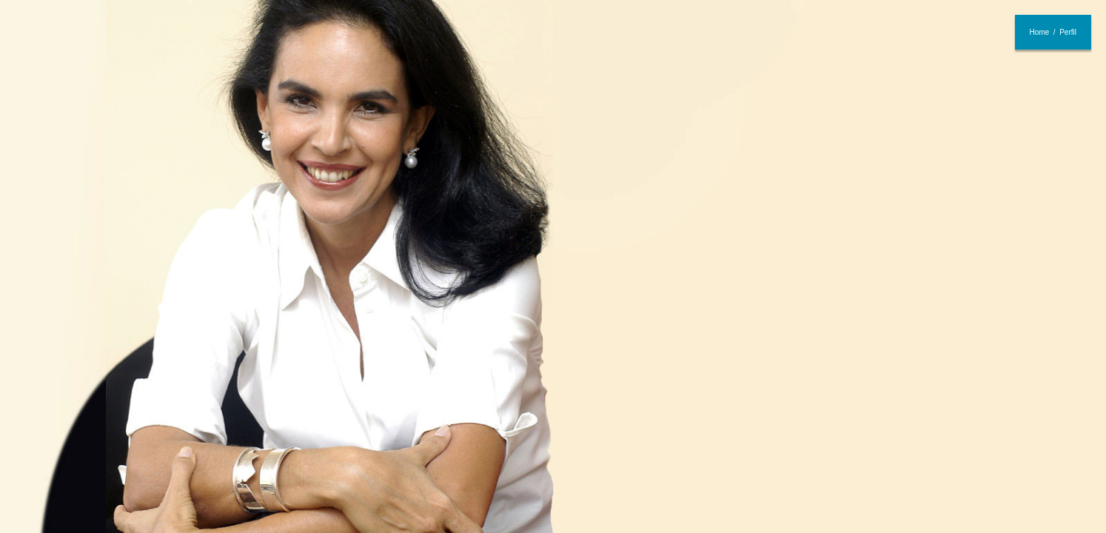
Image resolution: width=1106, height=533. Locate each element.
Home (1040, 32)
